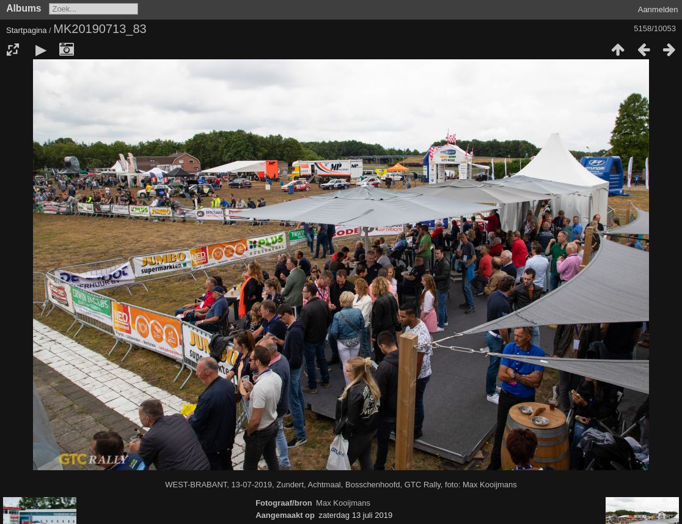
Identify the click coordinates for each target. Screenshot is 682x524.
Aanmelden (658, 9)
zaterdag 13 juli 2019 (355, 515)
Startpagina (26, 30)
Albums (23, 8)
